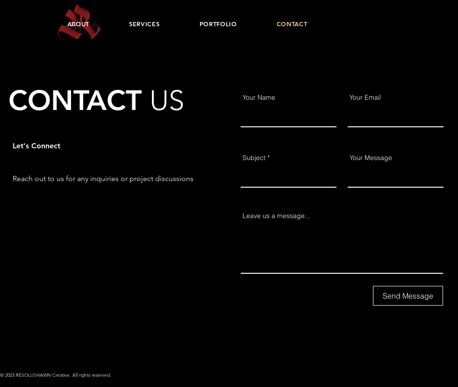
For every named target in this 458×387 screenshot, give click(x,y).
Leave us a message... (276, 215)
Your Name (259, 97)
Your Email (365, 97)
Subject (254, 157)
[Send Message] (408, 296)
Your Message (371, 157)
